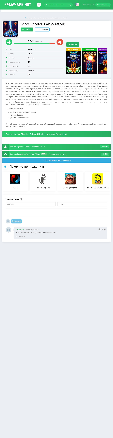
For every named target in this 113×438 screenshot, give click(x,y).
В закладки (42, 29)
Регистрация (88, 5)
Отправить (16, 221)
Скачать (26, 29)
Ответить (20, 236)
